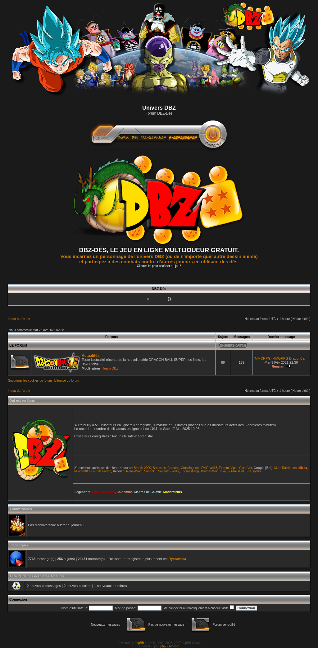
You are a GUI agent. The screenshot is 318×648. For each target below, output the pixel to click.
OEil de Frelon (101, 471)
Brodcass (159, 468)
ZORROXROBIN (239, 471)
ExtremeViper (228, 468)
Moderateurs (172, 492)
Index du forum (19, 319)
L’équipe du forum (66, 380)
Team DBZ (110, 368)
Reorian (278, 366)
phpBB (139, 643)
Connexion (18, 599)
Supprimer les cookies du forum (30, 380)
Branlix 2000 (142, 468)
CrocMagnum (190, 468)
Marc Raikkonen (285, 468)
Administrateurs (103, 492)
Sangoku (150, 471)
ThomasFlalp (190, 471)
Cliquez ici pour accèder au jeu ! (159, 266)
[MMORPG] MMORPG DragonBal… (281, 358)
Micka (302, 468)
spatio (256, 471)
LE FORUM (18, 345)
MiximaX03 (81, 471)
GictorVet (245, 468)
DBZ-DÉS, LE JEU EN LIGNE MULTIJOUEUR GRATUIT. (159, 250)
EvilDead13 (209, 468)
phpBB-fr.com (170, 646)
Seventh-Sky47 (168, 471)
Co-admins (124, 492)
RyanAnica (177, 559)
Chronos (173, 468)
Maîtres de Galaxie (147, 492)
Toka (222, 471)
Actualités (90, 355)
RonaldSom (134, 471)
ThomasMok (209, 471)
